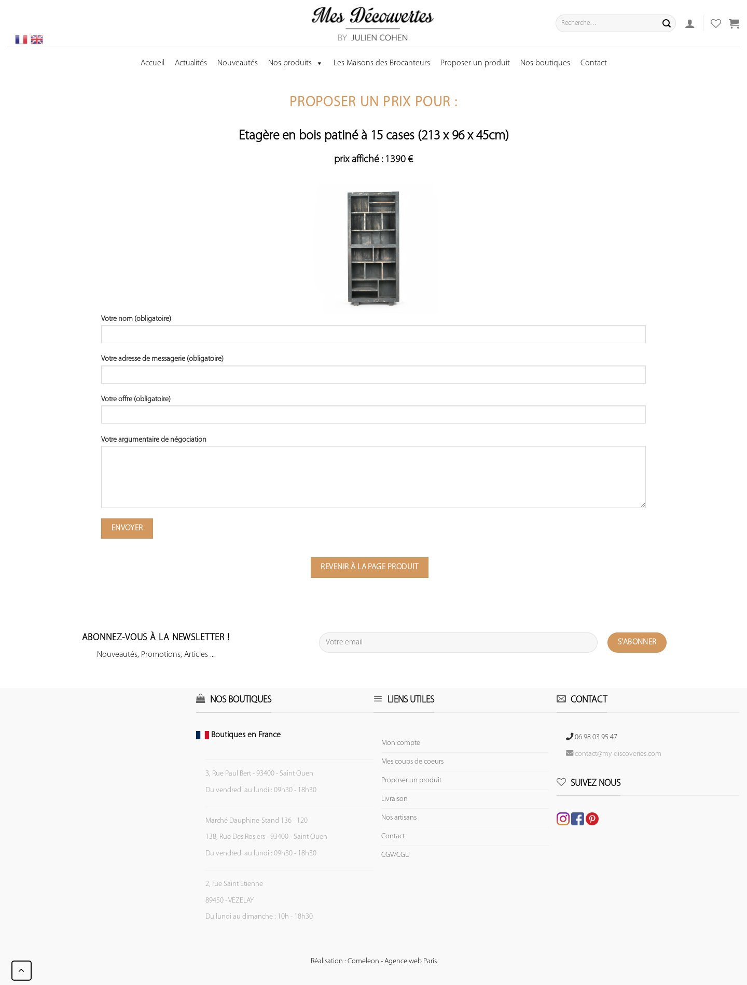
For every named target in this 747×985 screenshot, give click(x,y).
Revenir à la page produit (369, 567)
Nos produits (295, 63)
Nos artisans (399, 818)
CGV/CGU (395, 855)
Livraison (394, 799)
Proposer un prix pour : (373, 103)
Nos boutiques (545, 63)
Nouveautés (237, 63)
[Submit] (666, 23)
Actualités (191, 63)
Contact (593, 63)
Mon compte (400, 743)
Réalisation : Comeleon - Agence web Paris (374, 961)
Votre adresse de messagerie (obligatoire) (373, 372)
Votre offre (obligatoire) (373, 413)
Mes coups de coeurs (412, 762)
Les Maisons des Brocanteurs (382, 63)
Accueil (152, 63)
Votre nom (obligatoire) (373, 332)
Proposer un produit (475, 63)
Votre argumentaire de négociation (373, 475)
